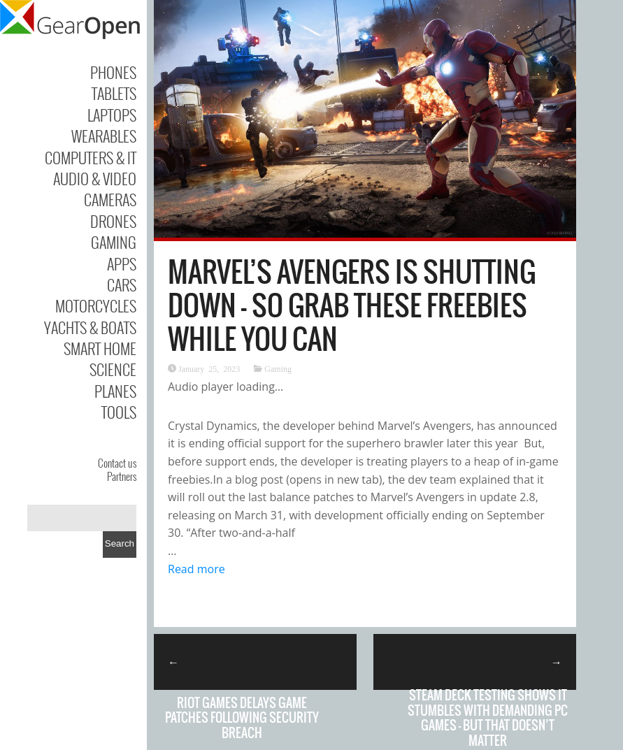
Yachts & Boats (90, 327)
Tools (118, 412)
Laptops (111, 114)
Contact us (117, 462)
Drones (113, 221)
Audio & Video (94, 178)
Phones (113, 72)
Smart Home (100, 348)
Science (112, 369)
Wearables (103, 135)
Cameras (110, 199)
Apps (121, 263)
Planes (115, 391)
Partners (121, 476)
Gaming (113, 242)
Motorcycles (95, 305)
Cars (121, 284)
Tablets (114, 93)
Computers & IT (90, 157)
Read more (196, 569)
